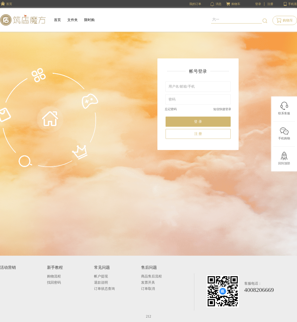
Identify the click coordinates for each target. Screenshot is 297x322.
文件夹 (72, 20)
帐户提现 (101, 276)
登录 (258, 4)
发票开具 (148, 282)
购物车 (235, 4)
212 (148, 316)
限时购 (89, 20)
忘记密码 (171, 109)
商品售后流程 (151, 276)
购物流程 (54, 276)
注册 (270, 4)
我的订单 (195, 4)
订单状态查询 (104, 289)
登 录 (198, 122)
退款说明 (101, 282)
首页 (57, 20)
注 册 (198, 134)
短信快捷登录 (222, 109)
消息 (216, 4)
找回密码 (54, 282)
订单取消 (148, 289)
